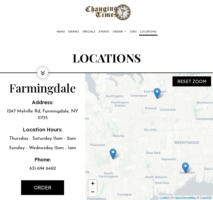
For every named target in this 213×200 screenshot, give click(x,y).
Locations (148, 32)
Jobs (133, 32)
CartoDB (206, 197)
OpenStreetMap (185, 197)
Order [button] (119, 31)
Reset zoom (191, 80)
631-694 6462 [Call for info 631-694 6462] (42, 168)
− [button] (93, 192)
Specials (88, 32)
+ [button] (93, 184)
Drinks (73, 32)
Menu (61, 32)
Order (37, 189)
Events (104, 32)
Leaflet (164, 197)
